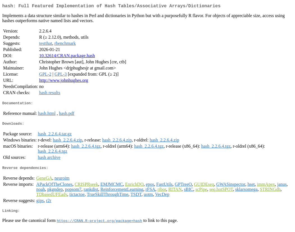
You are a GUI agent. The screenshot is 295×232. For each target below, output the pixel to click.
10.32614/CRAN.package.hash (67, 56)
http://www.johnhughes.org (63, 81)
